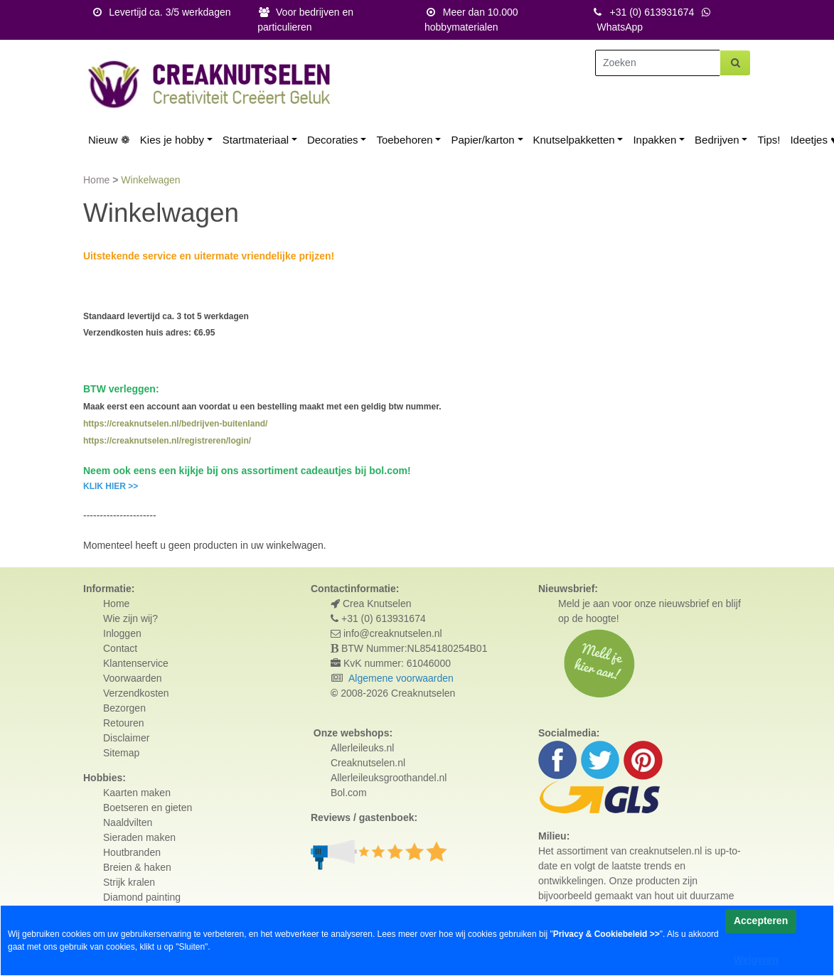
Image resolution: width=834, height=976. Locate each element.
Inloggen (122, 633)
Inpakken (654, 140)
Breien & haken (137, 867)
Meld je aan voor (595, 603)
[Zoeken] (657, 63)
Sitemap (121, 752)
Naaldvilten (127, 822)
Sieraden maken (139, 837)
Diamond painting (142, 897)
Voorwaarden (132, 678)
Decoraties (332, 140)
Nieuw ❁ (109, 140)
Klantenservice (136, 663)
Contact (120, 648)
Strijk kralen (129, 882)
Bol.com (349, 792)
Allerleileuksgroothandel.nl (389, 777)
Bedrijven (717, 140)
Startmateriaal (256, 140)
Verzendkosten (136, 693)
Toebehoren (404, 140)
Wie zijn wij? (130, 618)
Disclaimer (126, 738)
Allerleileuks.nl (362, 748)
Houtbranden (132, 852)
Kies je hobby (172, 140)
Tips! (768, 140)
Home (97, 180)
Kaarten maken (137, 792)
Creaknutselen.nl (368, 762)
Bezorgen (124, 708)
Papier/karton (482, 140)
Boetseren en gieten (147, 807)
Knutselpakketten (574, 140)
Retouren (123, 723)
